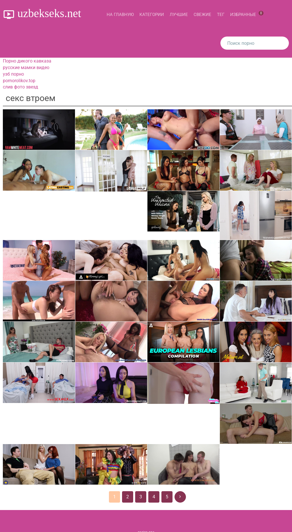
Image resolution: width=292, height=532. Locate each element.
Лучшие (179, 14)
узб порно (13, 74)
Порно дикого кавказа (27, 61)
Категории (151, 14)
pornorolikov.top (19, 80)
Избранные (246, 14)
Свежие (202, 14)
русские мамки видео (26, 67)
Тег (220, 14)
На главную (120, 14)
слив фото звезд (20, 87)
